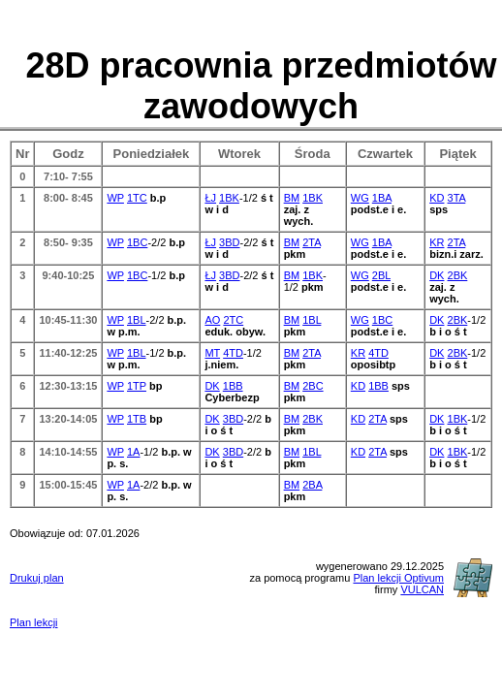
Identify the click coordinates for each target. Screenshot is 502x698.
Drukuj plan (37, 578)
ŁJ (210, 198)
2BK (458, 275)
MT (212, 353)
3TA (457, 198)
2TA (311, 242)
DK (436, 275)
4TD (233, 353)
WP (115, 198)
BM (292, 198)
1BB (233, 386)
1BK (229, 198)
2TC (233, 320)
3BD (229, 242)
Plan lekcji (34, 622)
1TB (136, 419)
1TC (137, 198)
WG (360, 198)
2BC (312, 386)
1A (133, 452)
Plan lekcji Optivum (398, 578)
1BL (136, 320)
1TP (136, 386)
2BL (381, 275)
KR (436, 242)
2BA (312, 485)
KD (436, 198)
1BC (137, 242)
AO (212, 320)
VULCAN (422, 589)
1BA (382, 198)
